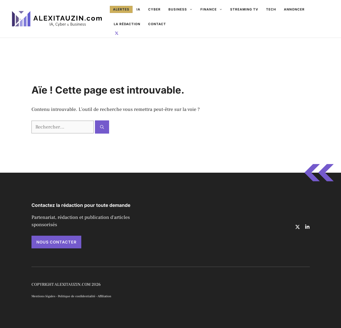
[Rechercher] (102, 127)
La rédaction (127, 24)
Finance (213, 9)
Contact (157, 24)
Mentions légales (43, 296)
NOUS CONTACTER (56, 242)
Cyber (154, 9)
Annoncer (294, 9)
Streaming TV (244, 9)
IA (138, 9)
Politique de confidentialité (76, 296)
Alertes (121, 9)
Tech (271, 9)
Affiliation (104, 296)
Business (182, 9)
